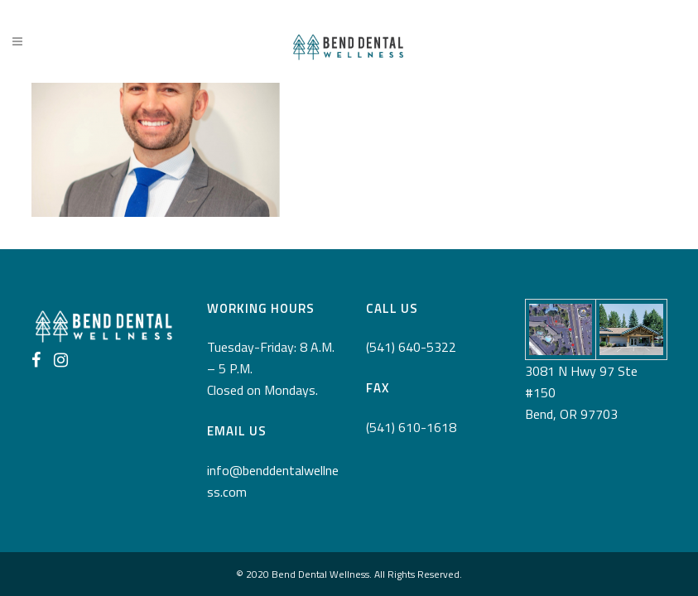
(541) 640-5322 (411, 347)
